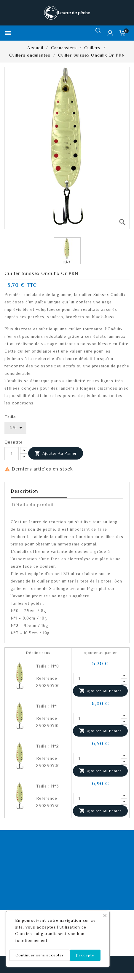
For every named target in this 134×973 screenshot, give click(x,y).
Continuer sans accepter (39, 955)
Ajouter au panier (55, 453)
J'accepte (85, 955)
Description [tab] (24, 491)
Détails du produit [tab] (33, 505)
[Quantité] (11, 453)
